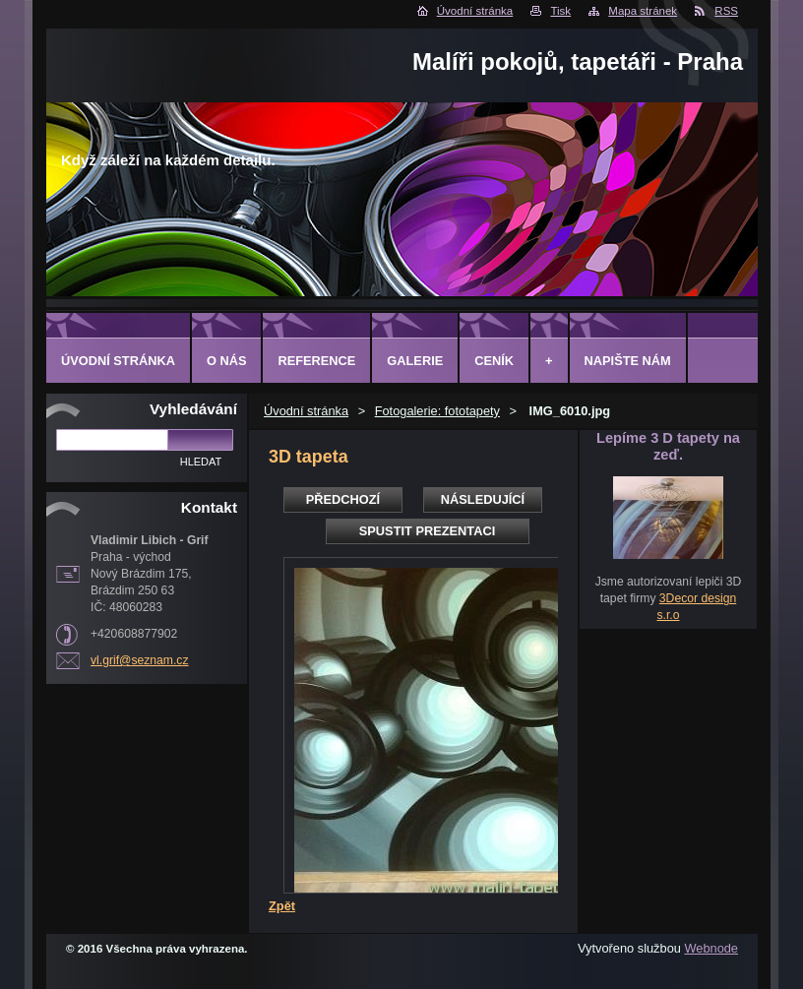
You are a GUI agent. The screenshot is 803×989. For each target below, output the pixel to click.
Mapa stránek (642, 11)
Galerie (415, 360)
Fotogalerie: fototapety (437, 410)
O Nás (227, 360)
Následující (483, 499)
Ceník (494, 360)
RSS (726, 11)
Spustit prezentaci (427, 531)
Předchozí (343, 499)
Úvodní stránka (475, 11)
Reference (316, 360)
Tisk (560, 11)
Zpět (282, 905)
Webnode (711, 948)
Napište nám (628, 360)
